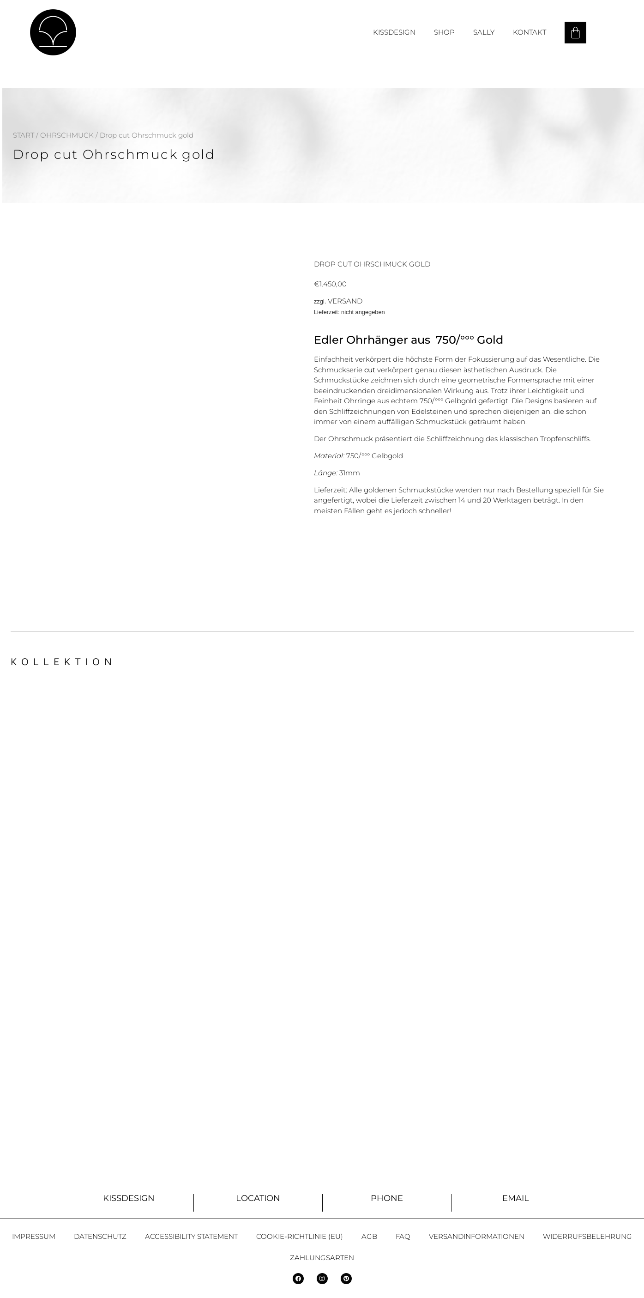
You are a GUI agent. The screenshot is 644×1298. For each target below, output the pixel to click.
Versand (345, 301)
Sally (483, 32)
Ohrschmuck (67, 135)
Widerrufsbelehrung (587, 1236)
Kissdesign (394, 32)
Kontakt (529, 32)
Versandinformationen (476, 1236)
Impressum (33, 1236)
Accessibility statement (191, 1236)
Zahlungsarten (322, 1257)
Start (23, 135)
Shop (444, 32)
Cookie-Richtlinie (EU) (299, 1236)
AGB (369, 1236)
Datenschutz (100, 1236)
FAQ (403, 1236)
